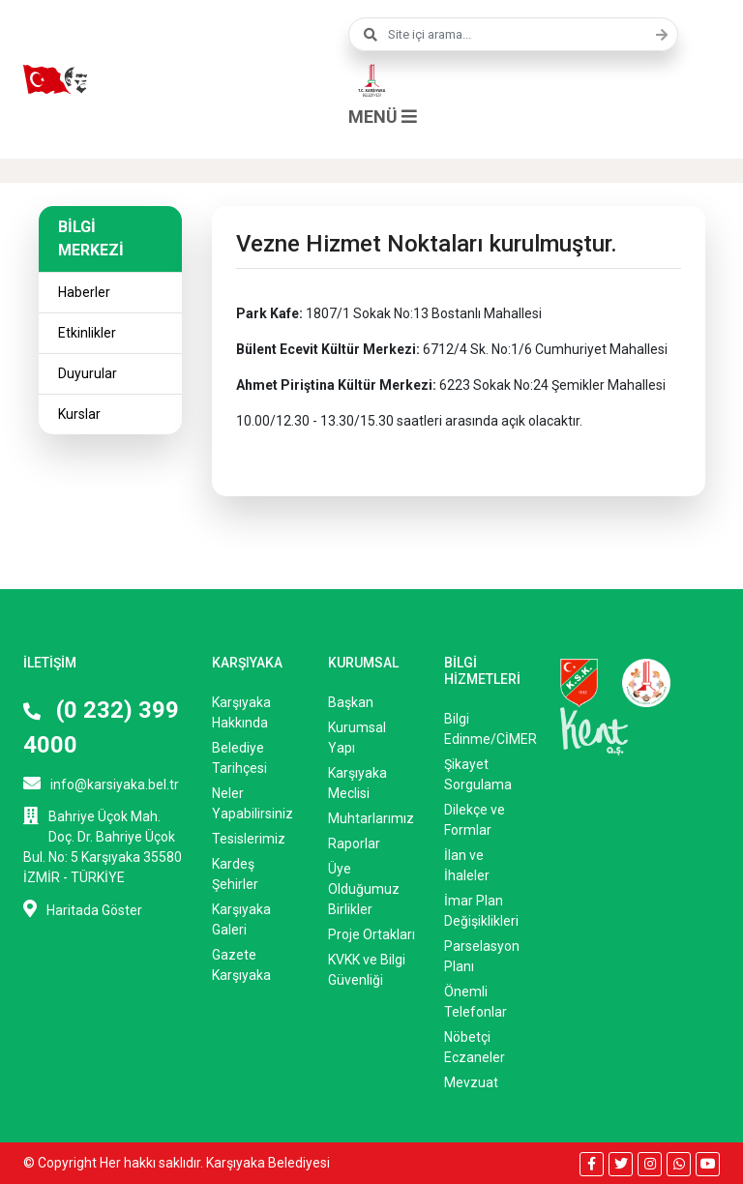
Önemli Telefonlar (475, 1002)
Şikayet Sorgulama (478, 774)
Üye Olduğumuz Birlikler (364, 889)
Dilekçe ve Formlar (474, 820)
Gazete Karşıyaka (241, 965)
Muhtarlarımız (371, 818)
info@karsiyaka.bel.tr (101, 783)
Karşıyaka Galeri (241, 919)
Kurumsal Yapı (357, 737)
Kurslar (79, 414)
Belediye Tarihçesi (239, 758)
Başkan (350, 702)
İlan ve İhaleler (467, 865)
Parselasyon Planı (482, 956)
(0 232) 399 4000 (101, 727)
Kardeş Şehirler (235, 874)
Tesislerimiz (248, 838)
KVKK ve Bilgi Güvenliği (366, 970)
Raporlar (354, 843)
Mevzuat (471, 1082)
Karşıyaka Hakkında (241, 712)
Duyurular (87, 373)
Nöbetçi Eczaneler (474, 1047)
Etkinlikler (87, 332)
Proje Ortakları (371, 934)
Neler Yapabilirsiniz (252, 803)
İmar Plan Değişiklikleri (481, 911)
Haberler (84, 292)
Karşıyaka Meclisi (357, 783)
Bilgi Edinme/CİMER (487, 729)
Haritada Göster (82, 909)
